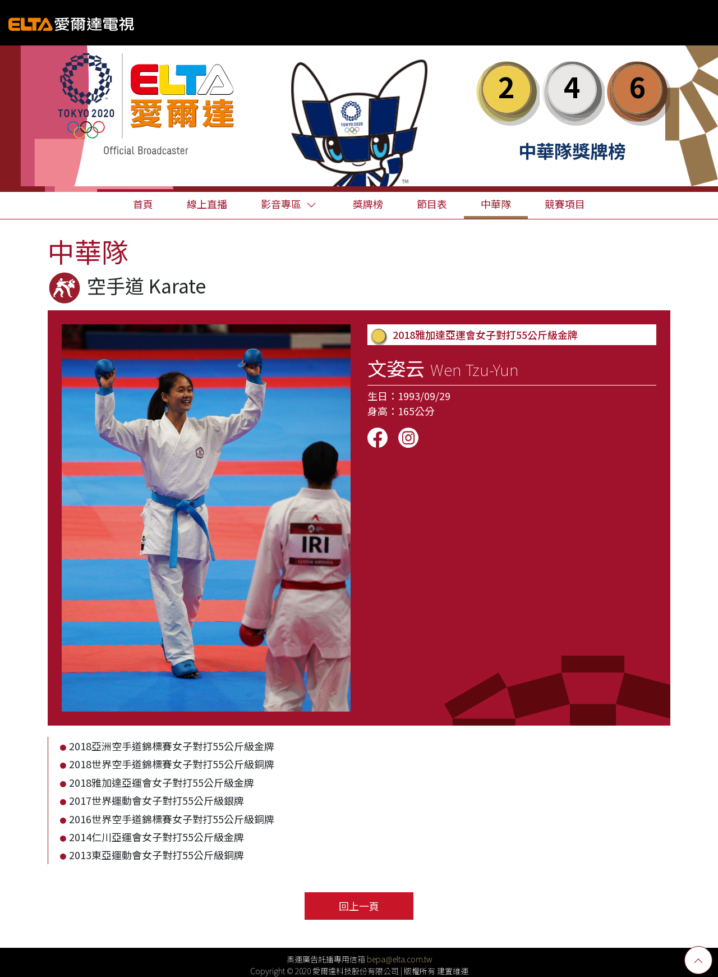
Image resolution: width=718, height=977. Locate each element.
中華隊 (496, 203)
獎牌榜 (368, 203)
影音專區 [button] (288, 203)
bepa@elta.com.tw (399, 959)
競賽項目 (565, 203)
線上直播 (207, 203)
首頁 (143, 203)
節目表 (432, 203)
